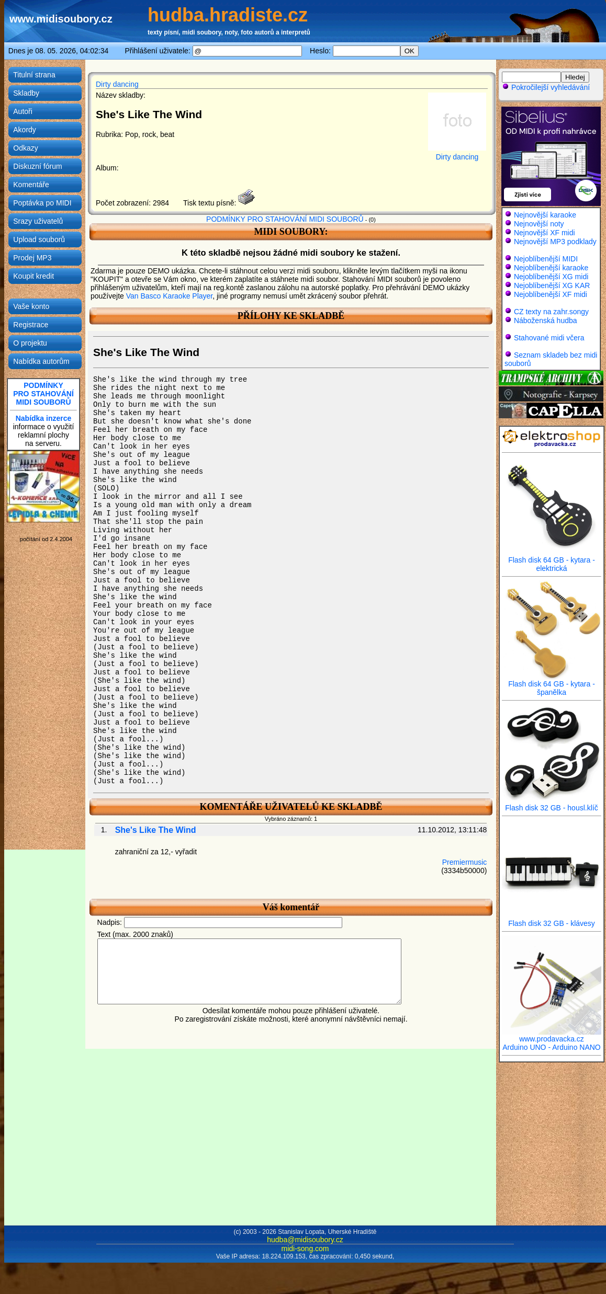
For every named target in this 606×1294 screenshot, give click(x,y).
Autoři (22, 111)
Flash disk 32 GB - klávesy (551, 919)
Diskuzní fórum (37, 166)
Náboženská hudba (545, 320)
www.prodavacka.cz (551, 1035)
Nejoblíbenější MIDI (546, 259)
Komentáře (31, 184)
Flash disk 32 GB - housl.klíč (551, 804)
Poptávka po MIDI (42, 203)
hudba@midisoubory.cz (305, 1239)
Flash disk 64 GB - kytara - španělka (551, 684)
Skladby (26, 93)
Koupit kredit (33, 276)
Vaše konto (31, 306)
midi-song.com (305, 1248)
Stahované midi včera (549, 338)
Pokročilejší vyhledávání (546, 87)
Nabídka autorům (41, 361)
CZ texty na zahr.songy (551, 311)
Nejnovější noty (539, 224)
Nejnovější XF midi (544, 232)
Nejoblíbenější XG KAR (552, 285)
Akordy (24, 129)
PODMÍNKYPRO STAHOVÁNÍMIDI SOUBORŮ (43, 393)
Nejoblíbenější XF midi (550, 294)
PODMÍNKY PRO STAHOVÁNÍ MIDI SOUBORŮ (285, 219)
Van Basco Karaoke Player (169, 296)
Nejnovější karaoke (545, 215)
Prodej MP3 (32, 258)
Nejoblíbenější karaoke (551, 268)
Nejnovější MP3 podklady (555, 241)
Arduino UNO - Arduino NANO (551, 1047)
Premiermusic (464, 862)
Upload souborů (39, 239)
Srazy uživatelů (38, 221)
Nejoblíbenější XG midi (551, 276)
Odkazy (25, 148)
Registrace (30, 324)
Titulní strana (34, 75)
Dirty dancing (117, 84)
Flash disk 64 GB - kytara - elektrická (551, 560)
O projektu (30, 343)
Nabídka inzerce (44, 418)
